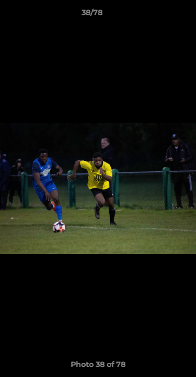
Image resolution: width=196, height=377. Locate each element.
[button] (158, 15)
